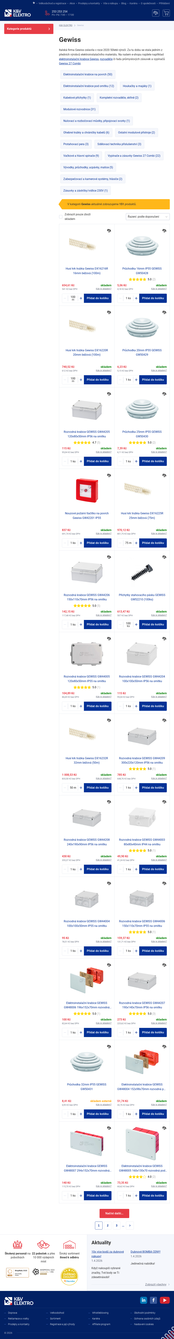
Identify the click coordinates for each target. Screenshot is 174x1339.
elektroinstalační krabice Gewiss (79, 59)
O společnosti (148, 3)
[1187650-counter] (73, 951)
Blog (123, 3)
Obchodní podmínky (144, 1312)
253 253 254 (59, 11)
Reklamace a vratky (18, 1318)
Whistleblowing (100, 1312)
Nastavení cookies (144, 1324)
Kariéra (133, 3)
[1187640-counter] (73, 625)
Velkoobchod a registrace (52, 3)
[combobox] (128, 216)
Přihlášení (163, 3)
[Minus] (65, 298)
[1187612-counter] (73, 1032)
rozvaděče (106, 59)
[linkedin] (143, 1301)
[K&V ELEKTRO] (17, 13)
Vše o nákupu (110, 3)
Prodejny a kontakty (89, 3)
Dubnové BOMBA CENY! (145, 1251)
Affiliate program (101, 1324)
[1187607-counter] (73, 1196)
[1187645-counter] (73, 461)
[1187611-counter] (128, 1196)
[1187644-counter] (128, 706)
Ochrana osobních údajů (147, 1318)
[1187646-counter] (128, 951)
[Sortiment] (70, 1250)
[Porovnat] (109, 231)
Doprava (12, 1312)
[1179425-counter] (73, 788)
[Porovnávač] (155, 13)
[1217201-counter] (73, 1114)
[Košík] (166, 13)
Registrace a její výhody (62, 1324)
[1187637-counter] (128, 788)
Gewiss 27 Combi (70, 63)
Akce (72, 3)
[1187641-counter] (128, 1032)
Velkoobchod (57, 1312)
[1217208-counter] (128, 298)
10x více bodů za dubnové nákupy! (107, 1254)
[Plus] (81, 298)
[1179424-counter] (128, 543)
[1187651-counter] (73, 706)
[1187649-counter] (128, 869)
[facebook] (153, 1301)
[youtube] (165, 1301)
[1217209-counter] (128, 380)
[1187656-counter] (73, 543)
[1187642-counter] (73, 869)
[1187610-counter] (128, 1114)
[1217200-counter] (128, 461)
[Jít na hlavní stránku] (33, 3)
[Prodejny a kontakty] (44, 1251)
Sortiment (55, 1318)
